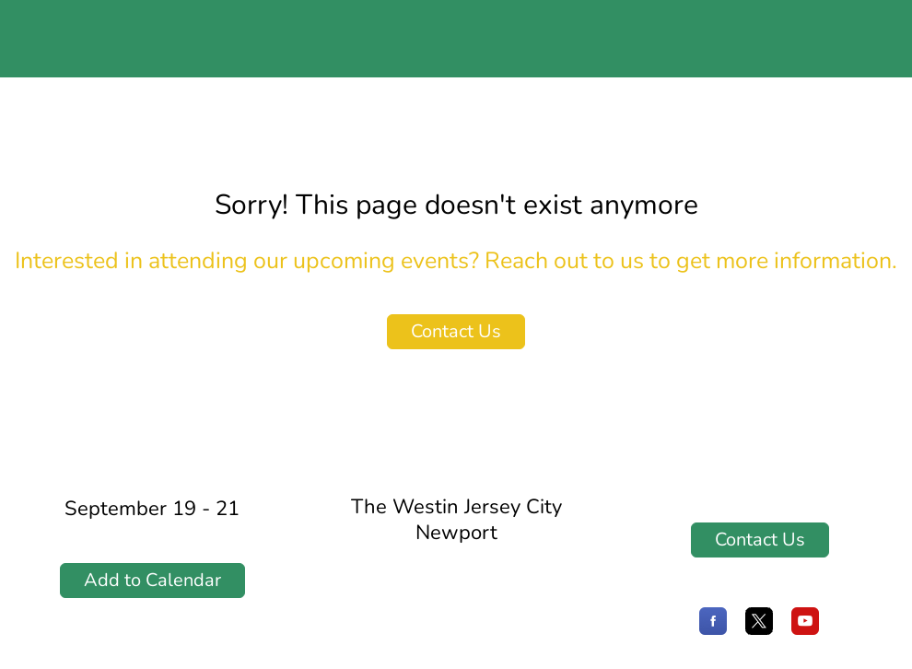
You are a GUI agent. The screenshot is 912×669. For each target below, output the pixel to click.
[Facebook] (713, 630)
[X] (759, 630)
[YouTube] (805, 630)
